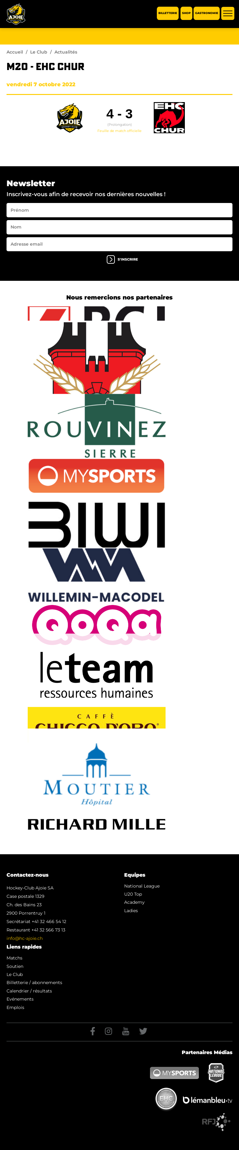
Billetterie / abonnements (34, 982)
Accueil (15, 52)
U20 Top (133, 894)
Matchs (14, 958)
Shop (186, 13)
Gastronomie (206, 13)
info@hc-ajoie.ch (25, 938)
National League (142, 886)
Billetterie (167, 13)
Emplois (15, 1007)
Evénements (20, 999)
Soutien (15, 966)
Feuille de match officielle (119, 131)
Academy (134, 902)
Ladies (131, 910)
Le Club (38, 52)
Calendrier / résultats (29, 991)
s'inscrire (122, 259)
